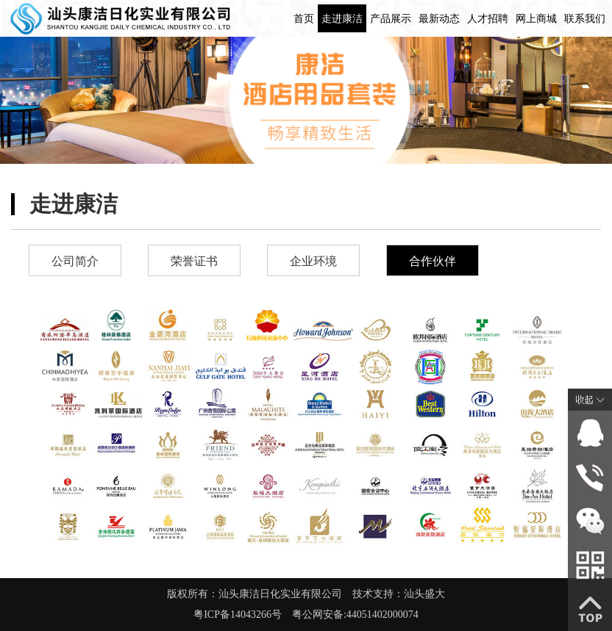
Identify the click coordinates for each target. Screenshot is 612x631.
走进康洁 (342, 18)
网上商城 (536, 18)
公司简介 (75, 261)
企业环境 (313, 261)
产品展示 (390, 18)
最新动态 (439, 18)
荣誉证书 (194, 261)
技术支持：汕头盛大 (398, 593)
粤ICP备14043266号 (242, 614)
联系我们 (584, 18)
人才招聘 (487, 18)
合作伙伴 (432, 261)
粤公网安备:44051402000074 (355, 614)
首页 (303, 18)
